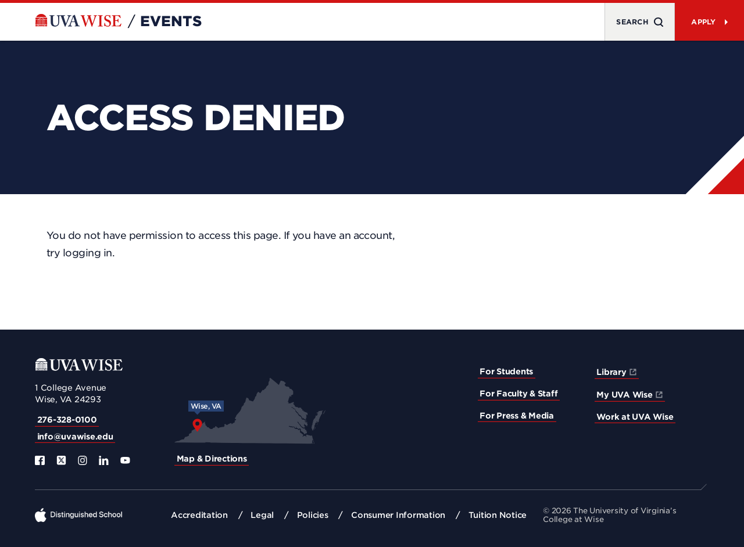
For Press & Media (517, 415)
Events (171, 21)
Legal (262, 515)
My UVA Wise (624, 394)
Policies (312, 515)
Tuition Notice (497, 515)
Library (611, 372)
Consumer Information (398, 515)
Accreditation (199, 515)
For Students (506, 371)
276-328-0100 (67, 419)
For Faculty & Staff (518, 393)
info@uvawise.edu (75, 436)
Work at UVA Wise (634, 416)
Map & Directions (212, 458)
